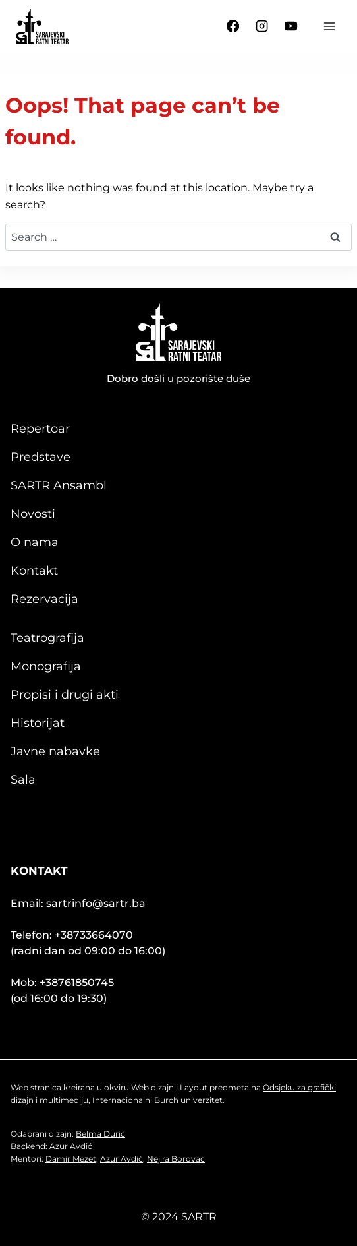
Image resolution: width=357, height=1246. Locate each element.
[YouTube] (291, 26)
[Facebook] (233, 26)
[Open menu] (329, 26)
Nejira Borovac (176, 1159)
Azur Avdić (70, 1146)
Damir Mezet (70, 1159)
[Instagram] (262, 26)
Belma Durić (100, 1133)
